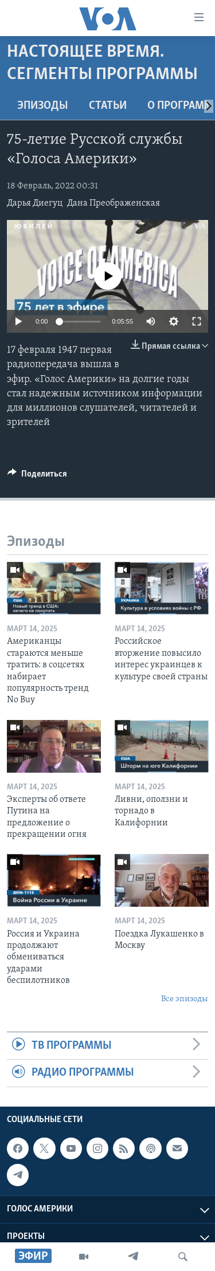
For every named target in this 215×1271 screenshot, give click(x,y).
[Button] (37, 476)
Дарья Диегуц (34, 203)
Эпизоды (42, 106)
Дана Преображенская (113, 203)
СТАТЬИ (108, 106)
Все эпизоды (184, 999)
